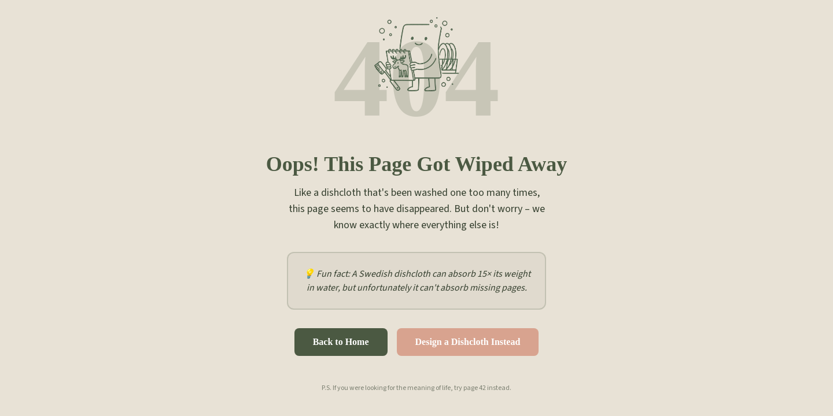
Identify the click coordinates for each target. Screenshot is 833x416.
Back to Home (341, 342)
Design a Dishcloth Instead (468, 342)
